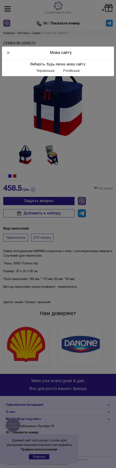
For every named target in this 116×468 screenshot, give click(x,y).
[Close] (8, 53)
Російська (71, 70)
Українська (45, 70)
